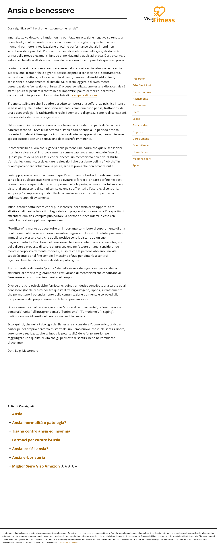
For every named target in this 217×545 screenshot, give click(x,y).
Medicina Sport (142, 158)
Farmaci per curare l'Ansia (36, 440)
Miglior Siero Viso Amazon (45, 466)
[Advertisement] (67, 379)
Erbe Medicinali (142, 85)
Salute (136, 118)
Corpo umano (141, 138)
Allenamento (140, 98)
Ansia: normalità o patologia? (39, 423)
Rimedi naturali (142, 92)
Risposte (138, 132)
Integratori (139, 78)
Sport (136, 165)
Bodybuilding (140, 125)
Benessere (139, 105)
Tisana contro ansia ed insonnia (41, 431)
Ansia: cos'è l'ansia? (30, 449)
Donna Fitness (141, 145)
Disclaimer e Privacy (68, 542)
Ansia (17, 414)
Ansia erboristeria (28, 457)
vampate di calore (84, 95)
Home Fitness (141, 152)
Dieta (136, 112)
